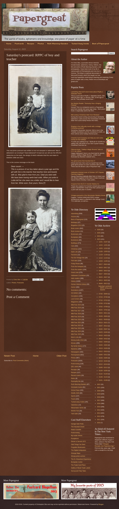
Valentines (74, 405)
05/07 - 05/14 (103, 326)
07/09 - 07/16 (103, 303)
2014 (99, 410)
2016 (99, 403)
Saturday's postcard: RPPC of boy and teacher (105, 288)
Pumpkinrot (75, 438)
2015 (99, 407)
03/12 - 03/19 (103, 351)
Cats (72, 246)
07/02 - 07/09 (103, 306)
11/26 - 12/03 (103, 251)
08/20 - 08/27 (103, 277)
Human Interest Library (78, 284)
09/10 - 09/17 (103, 267)
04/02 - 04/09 (103, 342)
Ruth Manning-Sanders (57, 44)
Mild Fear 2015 (76, 305)
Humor (73, 287)
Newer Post (9, 356)
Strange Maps (75, 453)
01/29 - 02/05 (103, 370)
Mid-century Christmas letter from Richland (85, 115)
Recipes (30, 44)
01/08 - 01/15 (103, 377)
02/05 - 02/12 (103, 367)
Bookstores (74, 240)
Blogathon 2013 (76, 225)
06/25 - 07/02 (103, 310)
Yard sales (74, 413)
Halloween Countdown (78, 275)
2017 (99, 400)
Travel (73, 399)
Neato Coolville (76, 429)
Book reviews (75, 231)
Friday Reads (75, 263)
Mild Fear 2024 (76, 331)
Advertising (74, 213)
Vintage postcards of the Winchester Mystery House (88, 195)
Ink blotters (74, 293)
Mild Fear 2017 (76, 311)
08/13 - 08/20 (103, 280)
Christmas (74, 249)
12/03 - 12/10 (103, 248)
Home (8, 44)
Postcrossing (75, 364)
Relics (73, 378)
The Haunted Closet (77, 427)
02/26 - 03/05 (103, 358)
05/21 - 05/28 (103, 319)
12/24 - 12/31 (103, 245)
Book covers (75, 228)
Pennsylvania (75, 355)
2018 (99, 397)
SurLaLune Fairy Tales (78, 471)
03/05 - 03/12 (103, 354)
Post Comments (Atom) (21, 360)
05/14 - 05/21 (103, 322)
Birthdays (74, 222)
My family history (76, 346)
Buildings (74, 243)
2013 (99, 413)
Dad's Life (74, 252)
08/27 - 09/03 (103, 274)
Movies (73, 343)
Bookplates (74, 237)
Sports (73, 396)
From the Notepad (77, 266)
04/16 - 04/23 (103, 335)
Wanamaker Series (77, 408)
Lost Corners (75, 299)
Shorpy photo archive (78, 456)
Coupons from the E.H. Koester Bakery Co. (85, 184)
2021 (99, 387)
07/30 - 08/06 (103, 294)
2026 (99, 229)
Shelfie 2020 (75, 393)
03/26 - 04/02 (103, 345)
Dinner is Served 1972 (78, 441)
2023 (99, 239)
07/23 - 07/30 (103, 297)
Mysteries (74, 349)
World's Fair (75, 411)
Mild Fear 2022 (76, 325)
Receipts (74, 369)
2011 (99, 419)
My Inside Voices (76, 435)
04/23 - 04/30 (103, 332)
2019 (99, 394)
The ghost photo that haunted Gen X (83, 161)
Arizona (73, 216)
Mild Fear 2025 (76, 334)
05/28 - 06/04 (103, 316)
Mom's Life (74, 337)
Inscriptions (75, 296)
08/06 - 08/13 (103, 283)
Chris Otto (17, 279)
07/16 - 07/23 (103, 300)
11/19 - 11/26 (103, 255)
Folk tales (74, 260)
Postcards (19, 44)
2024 (99, 236)
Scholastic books (76, 387)
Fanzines (74, 255)
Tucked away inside (77, 402)
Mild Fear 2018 (76, 313)
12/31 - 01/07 (103, 242)
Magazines (74, 302)
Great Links (75, 272)
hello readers (75, 278)
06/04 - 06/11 (103, 313)
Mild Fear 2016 (76, 308)
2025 (99, 233)
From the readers (76, 269)
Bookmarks (74, 234)
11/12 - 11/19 (103, 258)
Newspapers (75, 352)
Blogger (101, 504)
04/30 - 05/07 (103, 329)
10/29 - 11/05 (103, 261)
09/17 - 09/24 (103, 264)
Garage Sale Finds (77, 424)
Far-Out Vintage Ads (77, 258)
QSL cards (74, 366)
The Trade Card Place (78, 465)
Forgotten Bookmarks (78, 447)
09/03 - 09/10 (103, 271)
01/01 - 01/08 (103, 380)
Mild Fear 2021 (76, 322)
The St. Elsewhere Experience (81, 459)
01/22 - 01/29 (103, 374)
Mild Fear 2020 (76, 319)
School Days (75, 390)
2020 (99, 391)
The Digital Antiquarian (78, 450)
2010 (99, 423)
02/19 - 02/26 (103, 361)
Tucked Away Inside (80, 44)
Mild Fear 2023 (76, 328)
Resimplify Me (75, 381)
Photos (41, 44)
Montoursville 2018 (77, 340)
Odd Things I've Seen (78, 444)
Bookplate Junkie (76, 462)
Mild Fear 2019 (76, 316)
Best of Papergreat (77, 219)
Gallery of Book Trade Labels (80, 468)
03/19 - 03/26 (103, 348)
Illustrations (75, 290)
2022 (99, 384)
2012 (99, 416)
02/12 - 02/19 (103, 364)
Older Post (61, 356)
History (73, 281)
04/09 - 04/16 (103, 339)
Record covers (76, 375)
